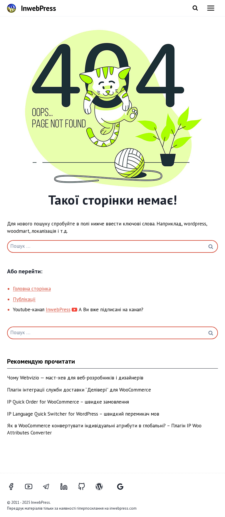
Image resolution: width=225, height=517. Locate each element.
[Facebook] (14, 486)
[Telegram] (49, 486)
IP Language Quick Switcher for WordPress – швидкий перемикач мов (83, 414)
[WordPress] (102, 486)
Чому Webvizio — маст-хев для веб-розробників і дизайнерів (75, 377)
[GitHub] (85, 486)
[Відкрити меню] (211, 8)
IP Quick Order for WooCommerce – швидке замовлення (68, 402)
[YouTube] (32, 486)
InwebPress (58, 309)
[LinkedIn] (67, 486)
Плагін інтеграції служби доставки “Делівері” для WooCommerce (79, 390)
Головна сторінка (32, 288)
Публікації (24, 299)
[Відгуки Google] (120, 486)
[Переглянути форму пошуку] (195, 8)
